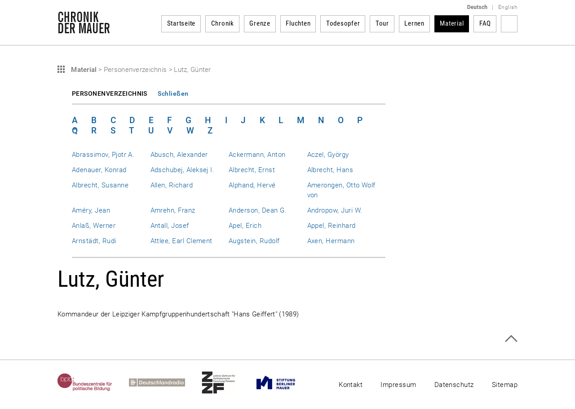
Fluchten (298, 23)
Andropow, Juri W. (335, 210)
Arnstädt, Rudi (94, 241)
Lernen (414, 23)
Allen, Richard (171, 185)
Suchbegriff (509, 23)
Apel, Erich (245, 226)
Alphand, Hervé (252, 185)
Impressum (398, 385)
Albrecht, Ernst (252, 170)
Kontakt (351, 385)
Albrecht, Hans (330, 170)
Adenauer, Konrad (99, 170)
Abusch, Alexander (179, 155)
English (508, 7)
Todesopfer (343, 23)
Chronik (222, 23)
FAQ (485, 23)
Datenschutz (454, 385)
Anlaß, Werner (93, 226)
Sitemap (505, 385)
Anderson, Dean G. (258, 210)
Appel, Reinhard (331, 226)
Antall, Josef (169, 226)
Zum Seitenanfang (511, 338)
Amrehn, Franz (172, 210)
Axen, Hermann (331, 241)
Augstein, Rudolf (254, 241)
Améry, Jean (91, 210)
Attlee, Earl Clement (181, 241)
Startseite (181, 23)
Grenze (259, 23)
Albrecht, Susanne (100, 185)
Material (452, 23)
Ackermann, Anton (257, 155)
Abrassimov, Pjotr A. (103, 155)
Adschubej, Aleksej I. (182, 170)
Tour (382, 23)
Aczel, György (328, 155)
